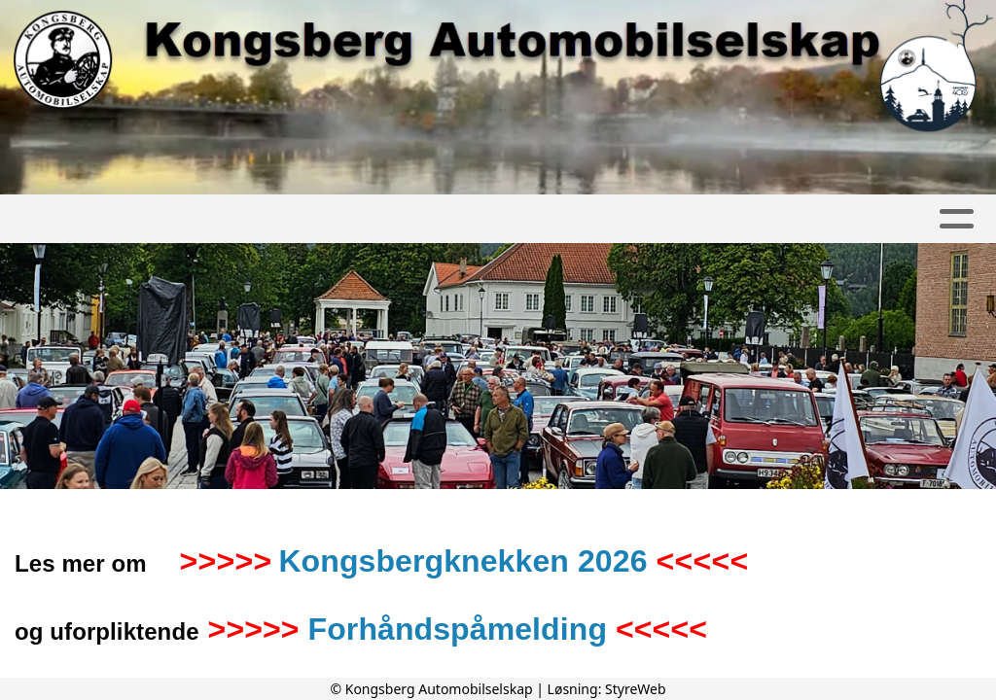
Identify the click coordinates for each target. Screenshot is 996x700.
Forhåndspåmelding (458, 629)
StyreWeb (635, 689)
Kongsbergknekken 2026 (462, 560)
